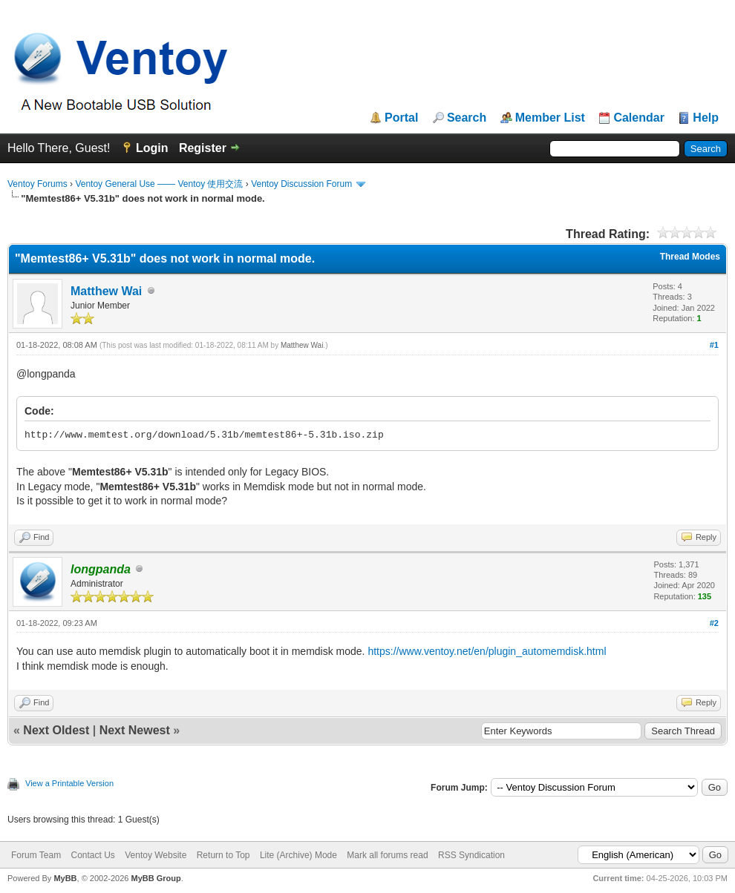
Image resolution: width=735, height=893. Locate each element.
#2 (714, 623)
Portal (401, 118)
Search (466, 118)
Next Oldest (56, 730)
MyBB (64, 878)
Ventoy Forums (37, 184)
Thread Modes (690, 256)
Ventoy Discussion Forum (301, 184)
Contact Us (92, 855)
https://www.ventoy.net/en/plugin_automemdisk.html (487, 651)
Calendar (638, 118)
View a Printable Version (69, 783)
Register (202, 148)
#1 (714, 344)
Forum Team (36, 855)
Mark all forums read (387, 855)
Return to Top (223, 855)
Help (706, 118)
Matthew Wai (106, 291)
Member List (550, 118)
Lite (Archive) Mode (298, 855)
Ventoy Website (155, 855)
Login (152, 148)
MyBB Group (155, 878)
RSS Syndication (471, 855)
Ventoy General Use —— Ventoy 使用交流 (159, 184)
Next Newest (134, 730)
